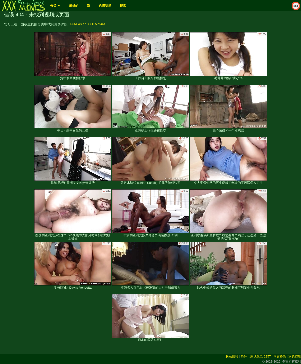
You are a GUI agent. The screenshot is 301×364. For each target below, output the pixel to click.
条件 (244, 356)
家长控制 (294, 356)
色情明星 (105, 5)
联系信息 (232, 356)
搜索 (123, 5)
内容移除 (279, 356)
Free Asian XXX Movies (87, 24)
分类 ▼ (55, 5)
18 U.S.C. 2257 (260, 356)
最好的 (73, 5)
